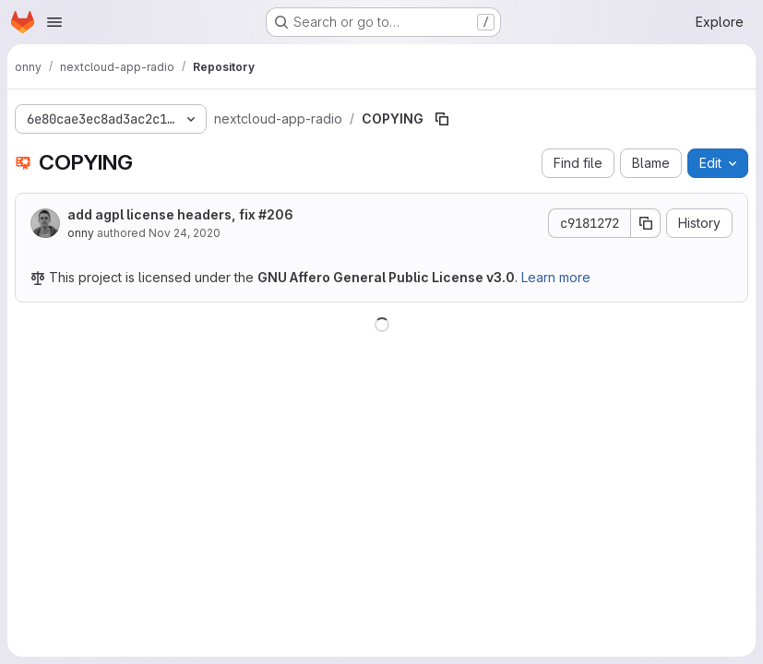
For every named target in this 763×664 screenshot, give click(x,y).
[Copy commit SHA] (646, 223)
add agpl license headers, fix (180, 214)
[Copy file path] (442, 119)
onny (80, 233)
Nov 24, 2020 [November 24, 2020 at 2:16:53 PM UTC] (185, 233)
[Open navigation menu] (54, 22)
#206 (275, 214)
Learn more (555, 277)
